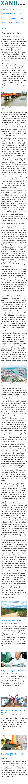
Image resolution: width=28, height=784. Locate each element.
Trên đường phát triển (8, 13)
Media (21, 18)
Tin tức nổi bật (15, 9)
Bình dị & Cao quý (7, 22)
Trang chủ (5, 9)
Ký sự (3, 18)
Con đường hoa (20, 22)
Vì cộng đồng (12, 18)
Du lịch (20, 13)
